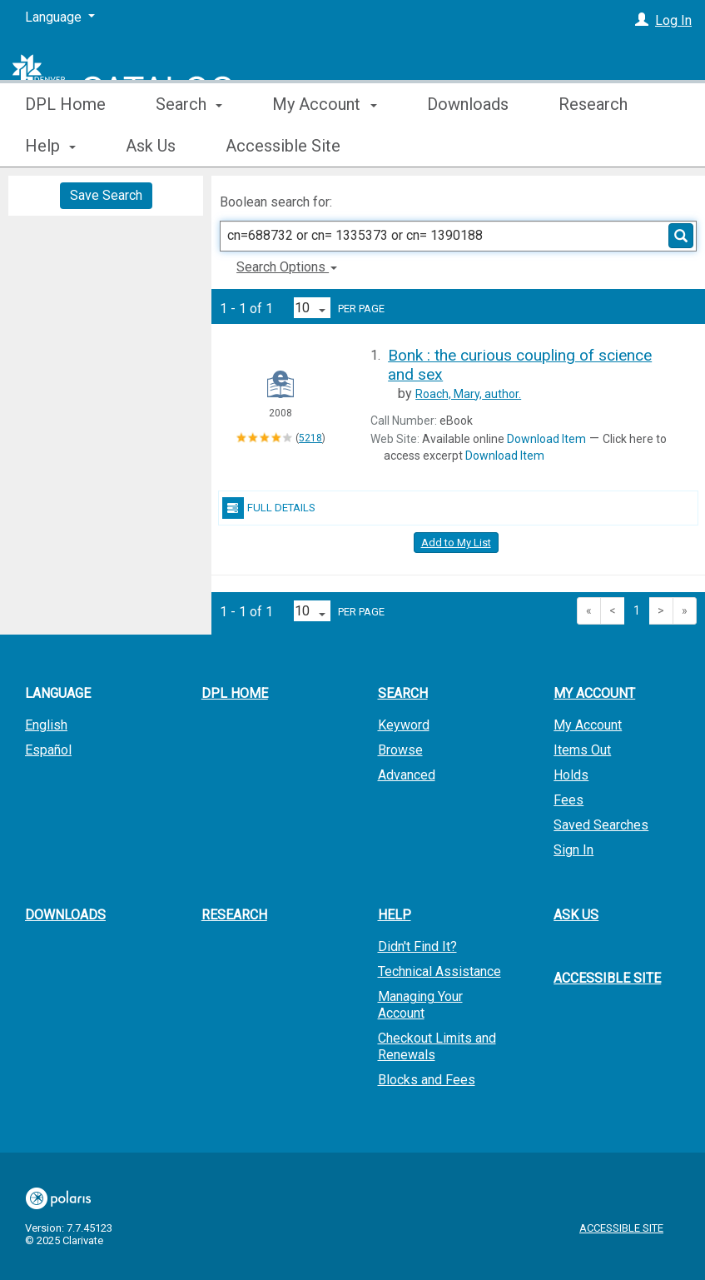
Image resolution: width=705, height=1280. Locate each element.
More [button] (591, 146)
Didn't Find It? (417, 946)
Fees (568, 800)
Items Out (582, 750)
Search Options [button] (286, 267)
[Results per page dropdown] (312, 307)
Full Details (268, 508)
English (46, 725)
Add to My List (456, 542)
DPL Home (65, 146)
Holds (571, 775)
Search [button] (189, 146)
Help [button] (394, 915)
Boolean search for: (277, 202)
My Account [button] (324, 146)
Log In (673, 20)
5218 (310, 438)
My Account (588, 725)
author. (468, 394)
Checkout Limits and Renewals (437, 1046)
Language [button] (58, 693)
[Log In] (641, 20)
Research (234, 915)
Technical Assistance (439, 971)
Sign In (573, 850)
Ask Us (576, 915)
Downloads (468, 146)
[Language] (60, 17)
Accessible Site (607, 978)
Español (48, 750)
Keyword (403, 725)
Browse (400, 750)
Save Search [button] (106, 195)
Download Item (546, 439)
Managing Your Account (420, 1005)
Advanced (406, 775)
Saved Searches (601, 825)
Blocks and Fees (426, 1080)
